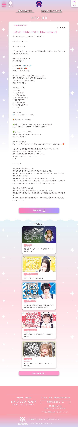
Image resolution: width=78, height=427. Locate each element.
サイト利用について (41, 419)
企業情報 (32, 419)
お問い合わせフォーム (55, 402)
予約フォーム (51, 412)
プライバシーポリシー (54, 419)
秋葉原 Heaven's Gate (20, 25)
